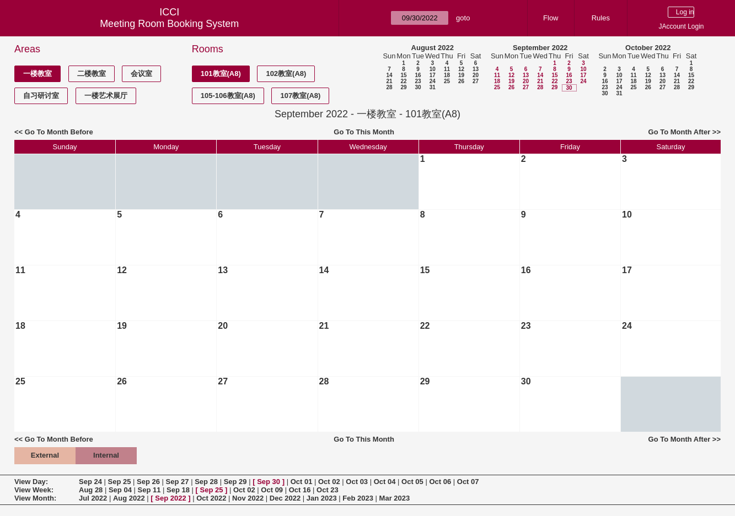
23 (418, 81)
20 (476, 75)
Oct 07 (468, 481)
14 (389, 75)
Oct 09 (272, 490)
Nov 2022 (248, 498)
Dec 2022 (285, 498)
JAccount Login (681, 26)
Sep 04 (120, 490)
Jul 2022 (93, 498)
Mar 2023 (394, 498)
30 (418, 87)
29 (403, 87)
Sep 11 (148, 490)
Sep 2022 (170, 498)
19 (461, 75)
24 (433, 81)
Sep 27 (177, 481)
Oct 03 (357, 481)
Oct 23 (327, 490)
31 (433, 87)
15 (403, 75)
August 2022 (432, 48)
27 (476, 81)
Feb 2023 (357, 498)
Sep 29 (235, 481)
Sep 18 (178, 490)
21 (389, 81)
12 (461, 69)
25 (447, 81)
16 (418, 75)
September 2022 (540, 48)
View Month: (35, 498)
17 (433, 75)
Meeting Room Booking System (169, 23)
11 (447, 69)
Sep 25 (119, 481)
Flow (550, 18)
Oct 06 (440, 481)
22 (403, 81)
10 (433, 69)
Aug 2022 (129, 498)
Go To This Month (364, 132)
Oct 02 (329, 481)
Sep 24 (90, 481)
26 (461, 81)
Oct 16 (300, 490)
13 (476, 69)
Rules (601, 18)
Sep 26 (148, 481)
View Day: (31, 481)
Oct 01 (302, 481)
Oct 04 (385, 481)
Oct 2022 (211, 498)
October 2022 (647, 48)
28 (389, 87)
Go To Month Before (59, 132)
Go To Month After (679, 132)
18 (447, 75)
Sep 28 (206, 481)
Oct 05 (412, 481)
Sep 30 (268, 481)
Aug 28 (91, 490)
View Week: (33, 490)
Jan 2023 (322, 498)
